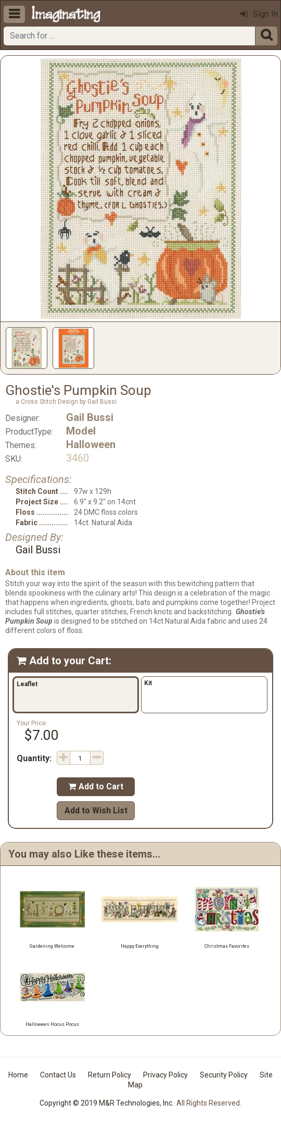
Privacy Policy (165, 1075)
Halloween (91, 444)
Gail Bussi (89, 417)
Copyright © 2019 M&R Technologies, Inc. (107, 1103)
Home (18, 1075)
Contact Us (58, 1075)
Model (81, 431)
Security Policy (224, 1075)
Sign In (259, 14)
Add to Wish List (96, 810)
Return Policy (109, 1075)
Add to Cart (95, 786)
